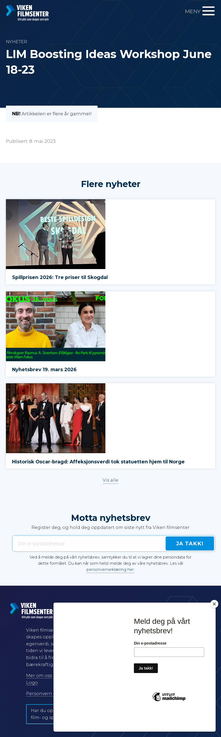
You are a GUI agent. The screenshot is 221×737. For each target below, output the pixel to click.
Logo (32, 682)
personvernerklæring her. (110, 569)
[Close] (214, 623)
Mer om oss (39, 675)
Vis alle (110, 480)
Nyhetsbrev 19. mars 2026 (44, 369)
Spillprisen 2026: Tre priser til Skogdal (60, 277)
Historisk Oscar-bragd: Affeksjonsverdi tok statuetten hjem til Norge (98, 461)
